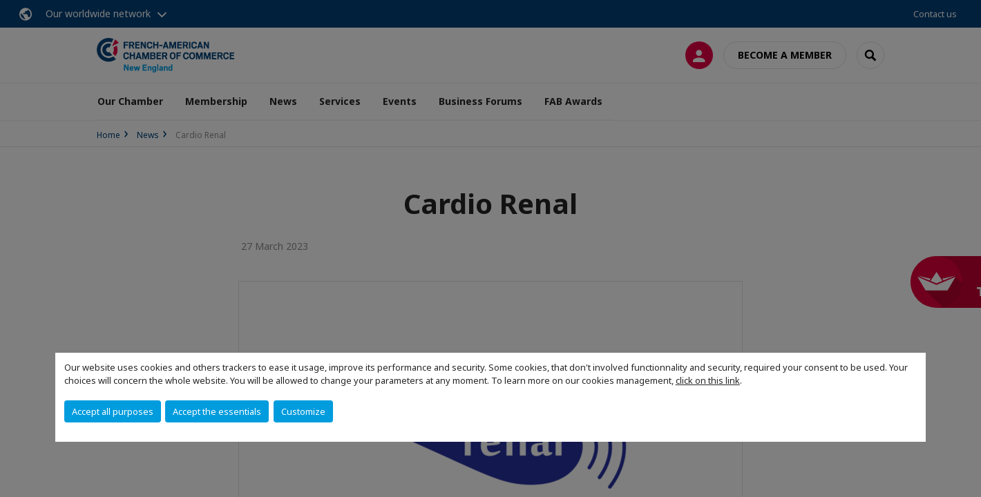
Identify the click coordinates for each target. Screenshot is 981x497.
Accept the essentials (217, 411)
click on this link (708, 380)
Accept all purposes (112, 411)
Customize (303, 411)
